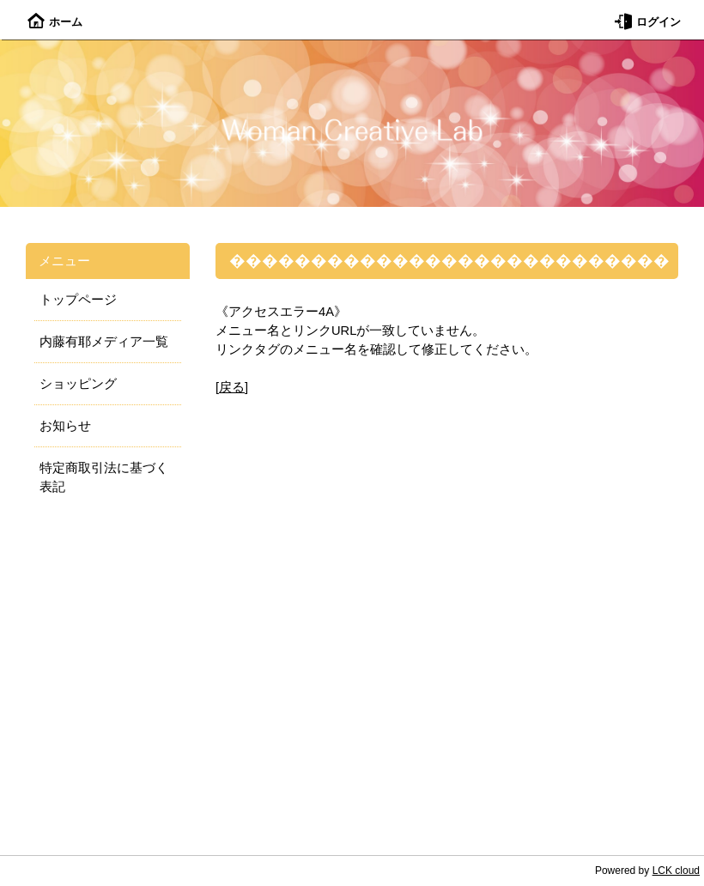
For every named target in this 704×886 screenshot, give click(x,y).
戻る (232, 387)
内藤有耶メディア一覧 (103, 342)
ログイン (648, 21)
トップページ (78, 299)
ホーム (54, 21)
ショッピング (78, 384)
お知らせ (65, 426)
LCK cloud (676, 871)
